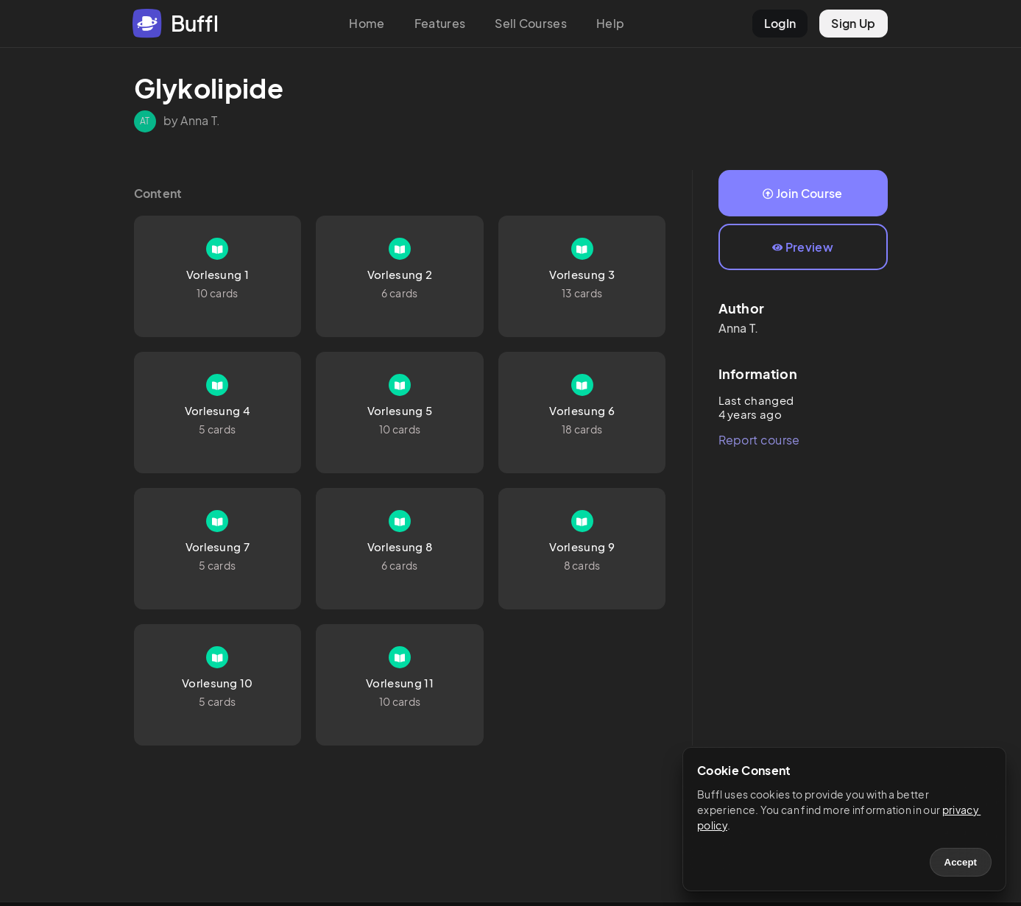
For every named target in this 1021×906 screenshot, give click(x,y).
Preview (802, 247)
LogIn (780, 23)
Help (610, 23)
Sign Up (853, 23)
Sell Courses (531, 23)
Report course (759, 439)
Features (440, 23)
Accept (960, 862)
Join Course (802, 193)
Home (366, 23)
